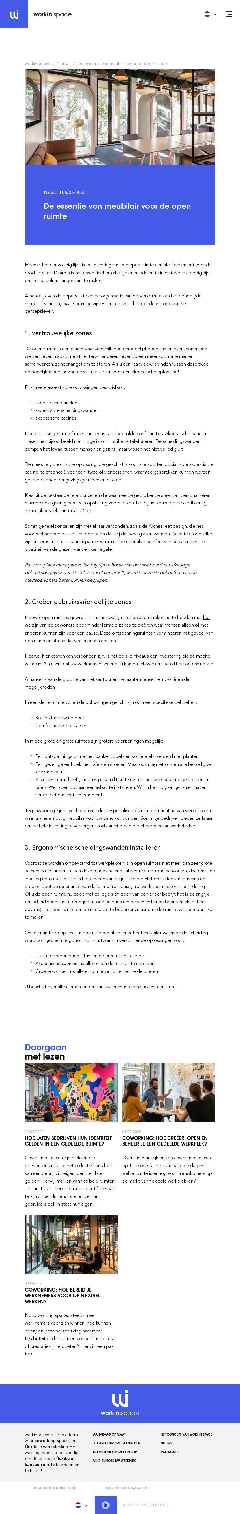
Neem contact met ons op (115, 1451)
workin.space (37, 63)
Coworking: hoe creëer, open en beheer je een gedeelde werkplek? (168, 1135)
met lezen (46, 1052)
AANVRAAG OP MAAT (109, 1434)
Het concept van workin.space (186, 1434)
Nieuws (63, 63)
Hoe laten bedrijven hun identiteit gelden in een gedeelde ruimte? (71, 1135)
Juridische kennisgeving (55, 1487)
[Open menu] (229, 14)
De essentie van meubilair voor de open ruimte (122, 63)
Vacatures (169, 1451)
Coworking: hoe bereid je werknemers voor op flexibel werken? (71, 1286)
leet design (175, 526)
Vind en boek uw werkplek (114, 1460)
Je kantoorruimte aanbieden (116, 1443)
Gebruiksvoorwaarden (127, 1487)
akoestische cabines (55, 418)
